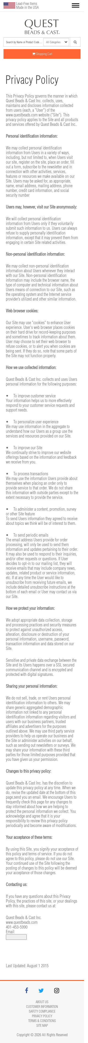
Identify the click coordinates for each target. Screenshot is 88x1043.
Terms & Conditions (42, 1021)
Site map (42, 1025)
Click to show (16, 937)
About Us (42, 1002)
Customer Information (42, 1007)
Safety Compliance (42, 1011)
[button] (75, 6)
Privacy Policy (42, 1016)
